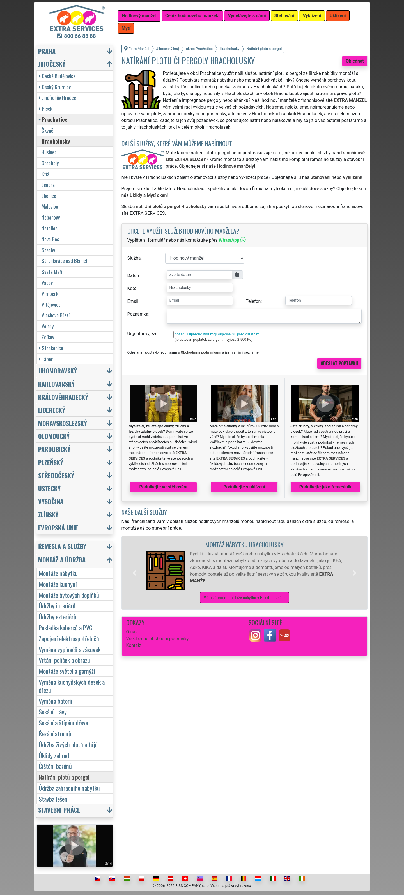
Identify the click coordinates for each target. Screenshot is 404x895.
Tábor (46, 359)
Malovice (50, 206)
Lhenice (49, 196)
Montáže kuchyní (58, 584)
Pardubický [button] (54, 449)
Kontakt (134, 645)
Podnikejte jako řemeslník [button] (325, 487)
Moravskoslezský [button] (62, 423)
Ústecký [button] (49, 488)
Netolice (50, 228)
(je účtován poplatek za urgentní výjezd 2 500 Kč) (213, 339)
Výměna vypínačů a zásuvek (69, 649)
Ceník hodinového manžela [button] (192, 15)
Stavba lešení (54, 798)
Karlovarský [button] (56, 383)
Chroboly (50, 163)
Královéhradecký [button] (63, 397)
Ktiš (45, 174)
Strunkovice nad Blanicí (64, 261)
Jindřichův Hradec (57, 97)
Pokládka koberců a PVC (65, 627)
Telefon (253, 301)
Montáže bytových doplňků (69, 594)
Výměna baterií (55, 700)
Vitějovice (51, 304)
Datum (134, 275)
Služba (134, 258)
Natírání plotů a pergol (64, 776)
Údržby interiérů (57, 605)
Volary (48, 326)
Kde (131, 288)
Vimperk (50, 293)
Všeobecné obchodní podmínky (157, 638)
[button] (134, 572)
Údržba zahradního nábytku (69, 787)
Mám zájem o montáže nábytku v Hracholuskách (244, 597)
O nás (132, 632)
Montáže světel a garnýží (67, 670)
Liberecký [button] (51, 409)
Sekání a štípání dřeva (63, 722)
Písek (45, 108)
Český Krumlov (55, 87)
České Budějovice (57, 76)
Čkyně (47, 130)
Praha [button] (47, 51)
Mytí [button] (125, 28)
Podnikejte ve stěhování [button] (163, 487)
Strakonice (51, 348)
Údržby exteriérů (57, 616)
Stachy (48, 250)
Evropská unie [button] (58, 527)
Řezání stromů (55, 733)
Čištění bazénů (55, 766)
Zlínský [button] (48, 514)
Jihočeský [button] (51, 63)
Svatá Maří (52, 271)
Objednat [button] (355, 61)
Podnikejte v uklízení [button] (244, 487)
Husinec (49, 152)
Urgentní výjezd (142, 333)
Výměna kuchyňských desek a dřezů (72, 686)
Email (133, 301)
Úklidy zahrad (54, 755)
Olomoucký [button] (54, 435)
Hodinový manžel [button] (139, 16)
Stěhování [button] (284, 15)
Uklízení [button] (338, 15)
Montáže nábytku (58, 573)
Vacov (47, 282)
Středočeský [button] (56, 475)
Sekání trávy (53, 711)
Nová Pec (50, 239)
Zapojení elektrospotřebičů (69, 638)
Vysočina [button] (50, 501)
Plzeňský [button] (50, 462)
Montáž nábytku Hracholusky (244, 544)
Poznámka (137, 314)
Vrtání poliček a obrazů (64, 660)
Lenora (48, 185)
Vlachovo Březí (56, 315)
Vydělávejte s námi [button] (247, 15)
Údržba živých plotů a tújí (68, 744)
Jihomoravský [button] (57, 370)
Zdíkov (48, 337)
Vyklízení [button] (312, 15)
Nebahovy (51, 217)
